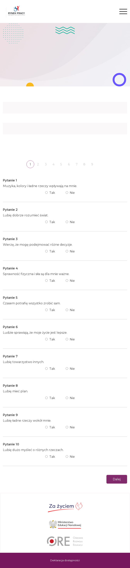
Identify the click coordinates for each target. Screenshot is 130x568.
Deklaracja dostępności (65, 560)
